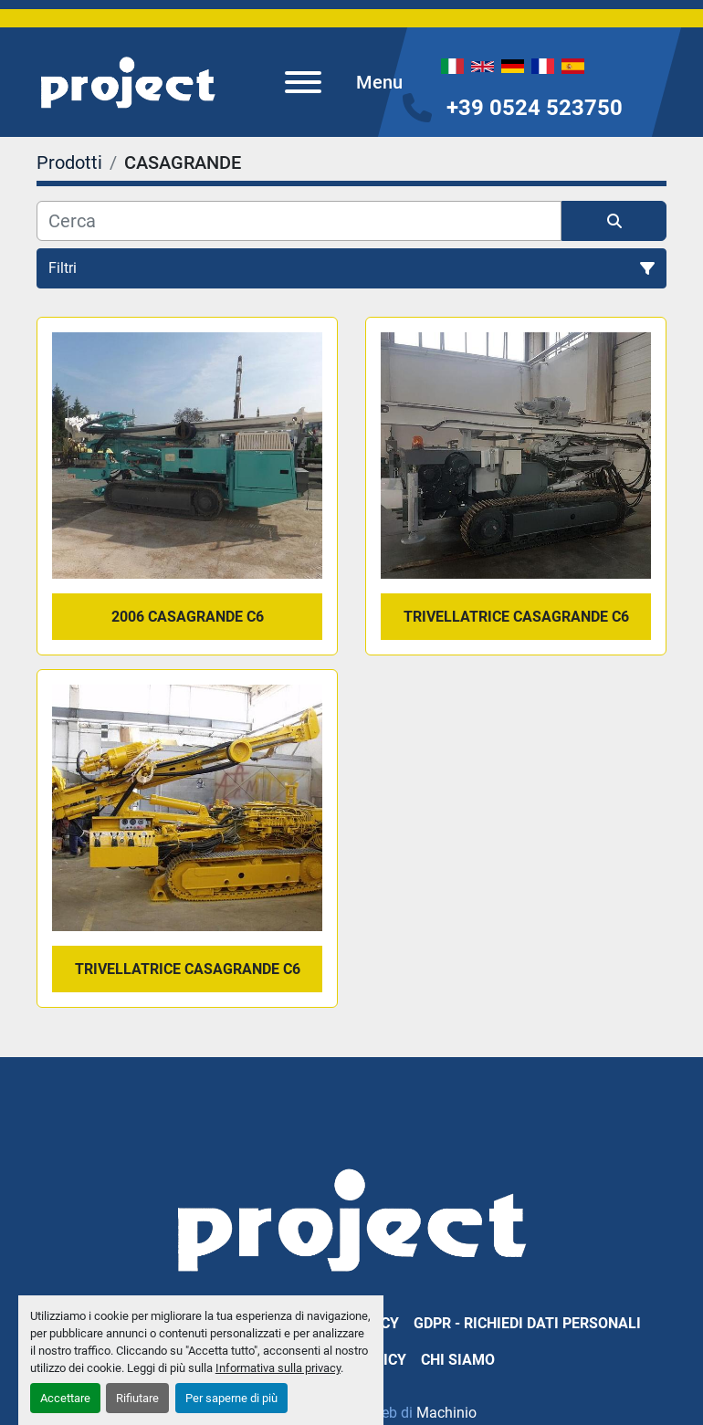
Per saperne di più (231, 1398)
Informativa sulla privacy (278, 1368)
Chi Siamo (458, 1359)
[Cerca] (299, 221)
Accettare (65, 1398)
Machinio (446, 1412)
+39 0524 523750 (534, 107)
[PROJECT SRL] (351, 1218)
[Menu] (303, 82)
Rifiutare (137, 1398)
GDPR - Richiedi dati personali (527, 1323)
